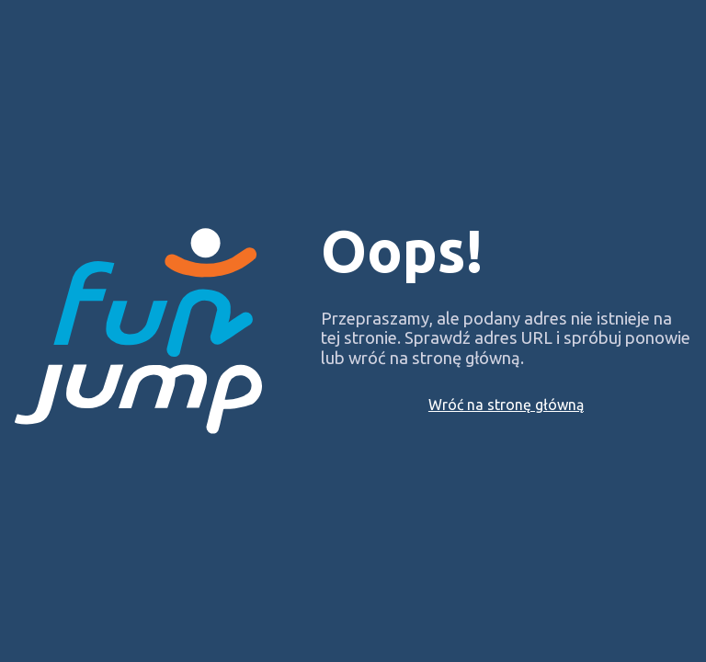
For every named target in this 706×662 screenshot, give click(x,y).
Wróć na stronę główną (506, 404)
